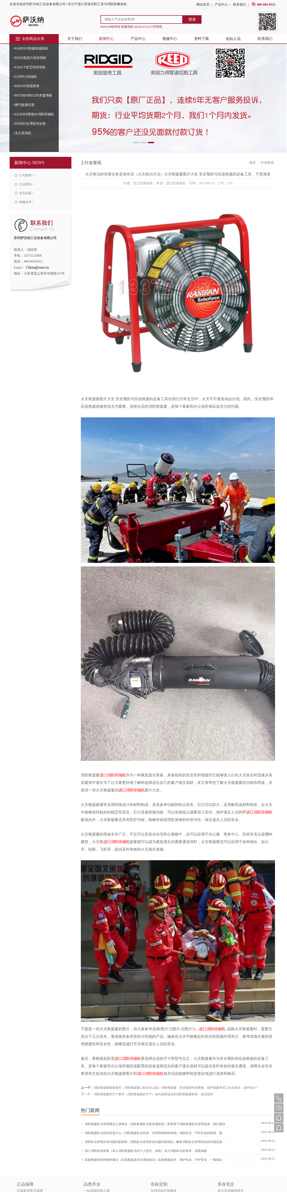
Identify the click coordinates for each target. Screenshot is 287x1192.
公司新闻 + (24, 175)
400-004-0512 (263, 4)
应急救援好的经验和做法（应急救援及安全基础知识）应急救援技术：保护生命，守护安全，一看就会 (151, 1160)
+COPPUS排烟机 (25, 76)
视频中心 (169, 39)
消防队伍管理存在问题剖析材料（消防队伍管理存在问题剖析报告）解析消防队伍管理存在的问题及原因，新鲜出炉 (153, 1142)
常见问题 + (24, 193)
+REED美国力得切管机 (29, 58)
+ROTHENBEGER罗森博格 (32, 95)
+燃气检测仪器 (24, 105)
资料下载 (201, 39)
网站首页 (202, 4)
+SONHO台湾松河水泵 (29, 123)
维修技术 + (24, 202)
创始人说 (233, 39)
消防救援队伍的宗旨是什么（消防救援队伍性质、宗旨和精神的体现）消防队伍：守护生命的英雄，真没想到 (153, 1133)
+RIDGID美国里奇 (26, 86)
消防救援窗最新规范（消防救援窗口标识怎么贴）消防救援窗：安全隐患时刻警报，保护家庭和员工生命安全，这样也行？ (176, 1087)
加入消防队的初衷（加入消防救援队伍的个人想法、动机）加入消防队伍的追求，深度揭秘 (144, 1151)
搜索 (192, 19)
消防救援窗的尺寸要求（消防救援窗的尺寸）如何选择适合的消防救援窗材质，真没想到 (153, 1094)
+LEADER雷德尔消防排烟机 (33, 114)
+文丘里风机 (22, 133)
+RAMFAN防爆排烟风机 (30, 48)
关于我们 (74, 39)
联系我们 (239, 4)
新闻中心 (106, 39)
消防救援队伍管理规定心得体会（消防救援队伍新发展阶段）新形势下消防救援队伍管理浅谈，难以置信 (153, 1124)
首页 (252, 162)
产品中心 (221, 4)
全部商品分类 (29, 38)
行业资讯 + (24, 184)
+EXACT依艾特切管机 (29, 67)
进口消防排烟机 (113, 775)
